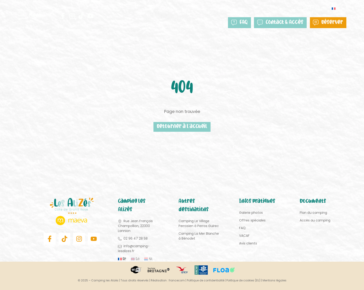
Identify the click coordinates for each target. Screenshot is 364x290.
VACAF (244, 236)
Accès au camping (315, 220)
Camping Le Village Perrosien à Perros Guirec (199, 223)
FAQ (242, 23)
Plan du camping (313, 213)
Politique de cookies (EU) (243, 280)
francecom (177, 280)
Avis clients (248, 243)
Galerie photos (251, 213)
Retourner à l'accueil (182, 127)
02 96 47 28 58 (311, 9)
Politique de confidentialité (205, 280)
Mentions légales (274, 280)
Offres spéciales (252, 220)
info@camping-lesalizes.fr (134, 249)
